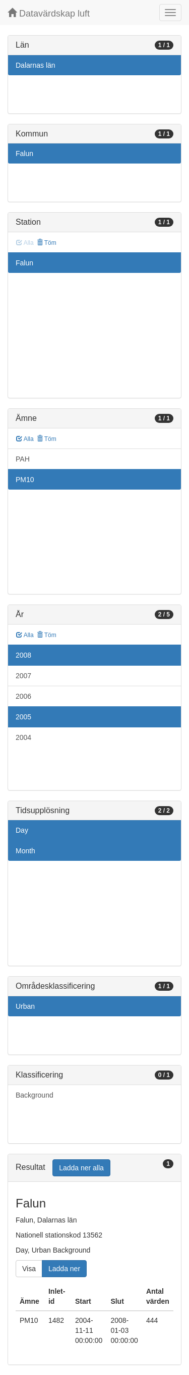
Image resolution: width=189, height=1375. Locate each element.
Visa (29, 1269)
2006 (23, 696)
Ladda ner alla (81, 1168)
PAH (23, 459)
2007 (23, 676)
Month (25, 851)
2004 (23, 737)
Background (34, 1095)
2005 (23, 717)
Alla (25, 438)
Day (22, 830)
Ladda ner (64, 1269)
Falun (24, 153)
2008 (23, 655)
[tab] (94, 1168)
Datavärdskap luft (49, 13)
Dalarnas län (35, 65)
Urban (25, 1006)
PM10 (25, 480)
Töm (46, 242)
